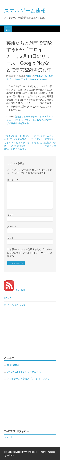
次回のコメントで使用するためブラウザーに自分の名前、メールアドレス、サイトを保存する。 (29, 253)
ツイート (8, 437)
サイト (10, 237)
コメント (12, 179)
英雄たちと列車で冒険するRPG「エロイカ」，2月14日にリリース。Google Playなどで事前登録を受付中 (29, 120)
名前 (10, 215)
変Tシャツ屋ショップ (15, 304)
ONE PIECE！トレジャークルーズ (24, 371)
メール (11, 226)
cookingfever (13, 364)
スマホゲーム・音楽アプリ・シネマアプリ (28, 378)
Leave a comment (39, 79)
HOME (7, 298)
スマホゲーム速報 (25, 10)
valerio (10, 455)
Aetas (28, 75)
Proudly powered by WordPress (20, 451)
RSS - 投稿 (14, 289)
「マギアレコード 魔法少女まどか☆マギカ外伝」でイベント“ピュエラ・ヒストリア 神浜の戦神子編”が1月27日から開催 (16, 142)
